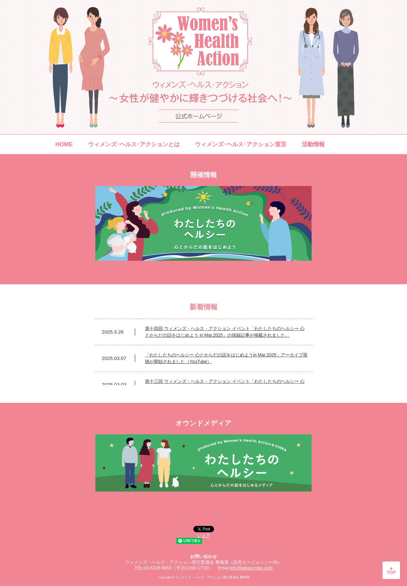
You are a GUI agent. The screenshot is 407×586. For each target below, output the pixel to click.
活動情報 (313, 144)
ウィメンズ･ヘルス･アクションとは (134, 144)
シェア (203, 535)
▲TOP (391, 570)
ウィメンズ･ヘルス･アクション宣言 (240, 144)
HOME (64, 144)
